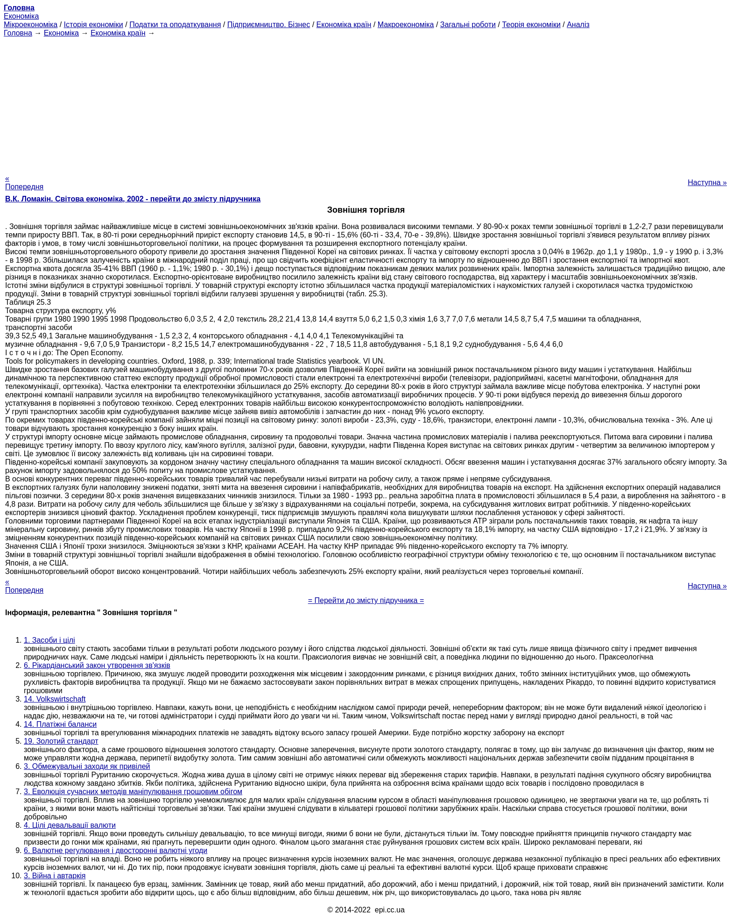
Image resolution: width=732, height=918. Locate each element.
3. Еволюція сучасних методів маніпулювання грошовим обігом (133, 792)
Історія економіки (93, 25)
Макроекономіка (406, 25)
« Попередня (24, 182)
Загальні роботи (468, 25)
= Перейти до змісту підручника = (366, 600)
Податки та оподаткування (175, 25)
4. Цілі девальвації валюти (70, 825)
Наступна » (707, 182)
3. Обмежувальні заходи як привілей (87, 766)
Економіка (21, 16)
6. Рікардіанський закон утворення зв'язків (97, 665)
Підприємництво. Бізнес (268, 25)
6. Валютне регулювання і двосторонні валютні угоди (115, 850)
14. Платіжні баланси (60, 724)
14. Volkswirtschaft (55, 699)
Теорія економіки (531, 25)
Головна (18, 33)
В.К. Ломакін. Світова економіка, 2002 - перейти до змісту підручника (132, 199)
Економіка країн (344, 25)
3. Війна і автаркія (54, 876)
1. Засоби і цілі (49, 640)
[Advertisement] (366, 102)
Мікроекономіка (30, 25)
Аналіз (578, 25)
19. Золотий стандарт (61, 741)
